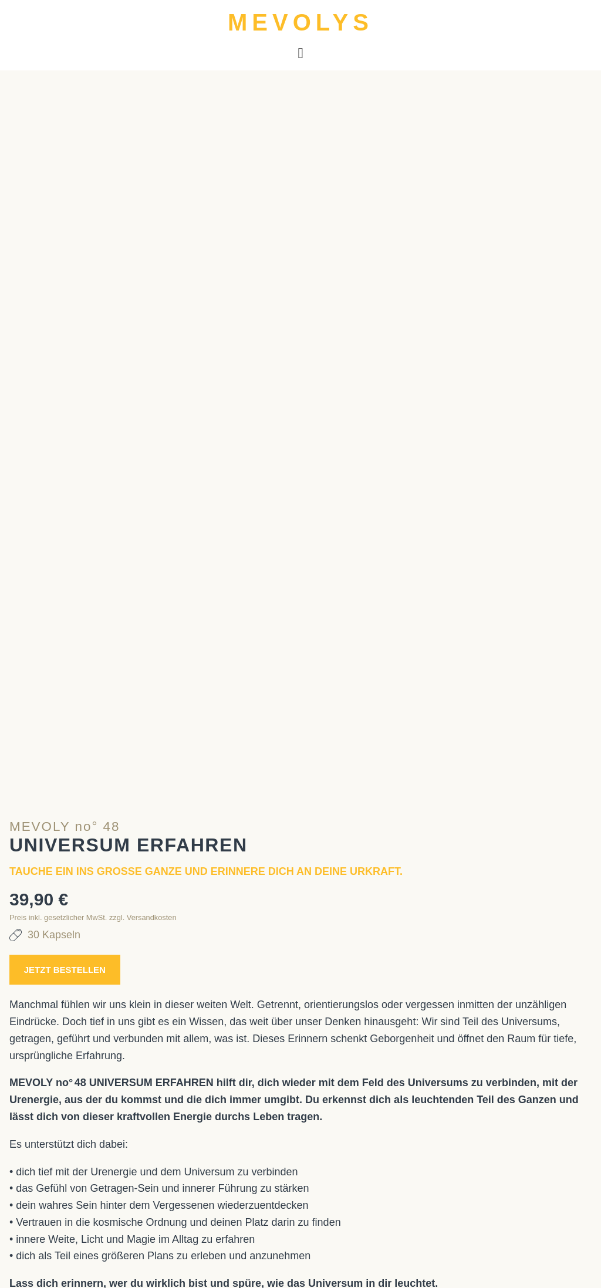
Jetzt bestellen (83, 906)
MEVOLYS (300, 22)
